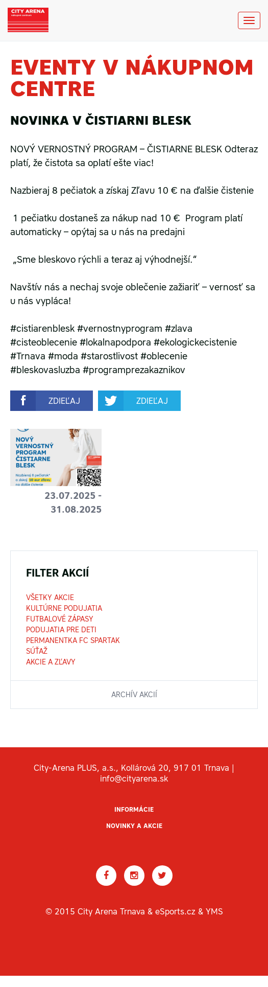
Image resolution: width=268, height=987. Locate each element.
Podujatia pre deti (61, 629)
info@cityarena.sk (134, 778)
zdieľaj (64, 401)
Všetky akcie (50, 597)
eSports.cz (175, 911)
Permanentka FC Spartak (73, 640)
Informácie (134, 810)
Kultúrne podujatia (64, 608)
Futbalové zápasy (59, 619)
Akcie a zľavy (51, 662)
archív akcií (134, 694)
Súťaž (36, 651)
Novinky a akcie (134, 826)
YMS (214, 911)
